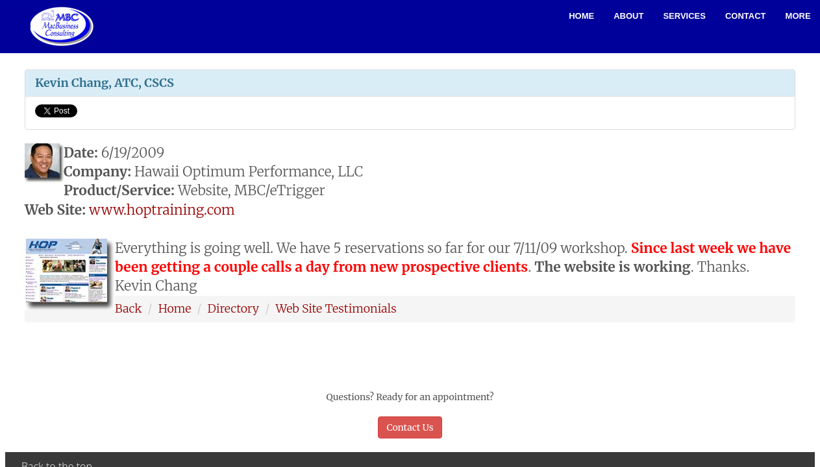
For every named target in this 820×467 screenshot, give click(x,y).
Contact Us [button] (409, 427)
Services (684, 16)
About (628, 16)
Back (128, 308)
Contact (745, 16)
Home (581, 16)
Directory (234, 308)
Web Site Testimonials (335, 308)
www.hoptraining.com (162, 210)
